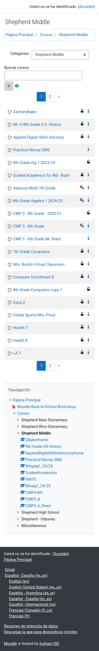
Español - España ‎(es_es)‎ (26, 575)
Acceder (86, 6)
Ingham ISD (49, 643)
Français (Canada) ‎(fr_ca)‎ (31, 610)
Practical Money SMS (31, 150)
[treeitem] (49, 400)
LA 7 (17, 353)
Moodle (10, 643)
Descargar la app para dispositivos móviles (40, 632)
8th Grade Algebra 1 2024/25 (38, 200)
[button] (18, 86)
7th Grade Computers (31, 251)
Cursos (46, 34)
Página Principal (19, 34)
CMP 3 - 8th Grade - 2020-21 (37, 213)
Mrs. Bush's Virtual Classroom (38, 264)
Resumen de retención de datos (31, 626)
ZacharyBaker (25, 111)
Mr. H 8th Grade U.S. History (37, 124)
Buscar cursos (16, 67)
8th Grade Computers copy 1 (37, 289)
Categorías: (20, 53)
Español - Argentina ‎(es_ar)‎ (32, 593)
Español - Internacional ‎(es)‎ (32, 604)
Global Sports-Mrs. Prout (34, 315)
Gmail (10, 569)
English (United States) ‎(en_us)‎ (35, 587)
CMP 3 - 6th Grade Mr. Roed (36, 239)
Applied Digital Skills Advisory (38, 137)
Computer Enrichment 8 (33, 277)
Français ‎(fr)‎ (19, 616)
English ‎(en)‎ (19, 581)
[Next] (58, 96)
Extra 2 (19, 302)
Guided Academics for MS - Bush (41, 175)
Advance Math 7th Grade (34, 188)
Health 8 (20, 340)
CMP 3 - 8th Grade (28, 226)
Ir (9, 85)
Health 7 (20, 327)
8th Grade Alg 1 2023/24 (34, 162)
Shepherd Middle (73, 34)
